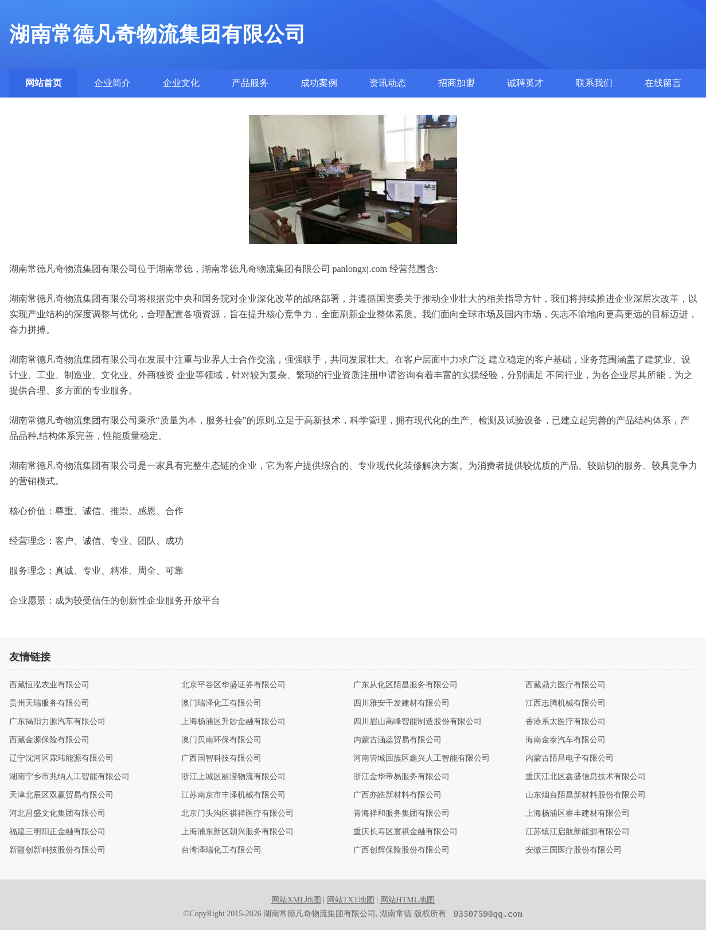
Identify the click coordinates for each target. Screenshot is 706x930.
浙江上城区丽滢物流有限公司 (233, 777)
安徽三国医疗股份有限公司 (573, 850)
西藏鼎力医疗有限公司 (565, 685)
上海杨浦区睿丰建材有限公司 (577, 814)
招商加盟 (456, 83)
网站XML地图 (296, 900)
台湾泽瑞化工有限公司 (221, 850)
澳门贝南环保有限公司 (221, 740)
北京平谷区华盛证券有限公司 (233, 685)
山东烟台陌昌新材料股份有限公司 (585, 795)
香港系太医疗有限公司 (565, 722)
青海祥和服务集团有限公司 (401, 814)
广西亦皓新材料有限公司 (397, 795)
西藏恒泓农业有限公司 (49, 685)
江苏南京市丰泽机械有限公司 (233, 795)
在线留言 (663, 83)
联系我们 (594, 83)
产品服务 (250, 83)
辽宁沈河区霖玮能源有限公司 (61, 758)
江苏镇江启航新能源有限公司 (577, 832)
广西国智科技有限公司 (221, 758)
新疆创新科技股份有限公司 (57, 850)
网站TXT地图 (351, 900)
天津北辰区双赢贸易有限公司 (61, 795)
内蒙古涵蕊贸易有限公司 (397, 740)
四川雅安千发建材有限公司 (401, 703)
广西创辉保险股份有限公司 (401, 850)
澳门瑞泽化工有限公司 (221, 703)
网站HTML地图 (407, 900)
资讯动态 (387, 83)
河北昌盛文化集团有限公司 (57, 814)
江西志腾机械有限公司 (565, 703)
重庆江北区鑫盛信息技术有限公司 (585, 777)
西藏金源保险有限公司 (49, 740)
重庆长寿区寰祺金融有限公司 (405, 832)
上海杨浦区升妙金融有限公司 (233, 722)
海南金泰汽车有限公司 (565, 740)
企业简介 (112, 83)
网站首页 (43, 83)
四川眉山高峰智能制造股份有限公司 (417, 722)
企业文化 (181, 83)
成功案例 (319, 83)
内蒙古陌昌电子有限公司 (569, 758)
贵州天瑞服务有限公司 (49, 703)
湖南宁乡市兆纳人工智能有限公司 (69, 777)
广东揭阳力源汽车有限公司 (57, 722)
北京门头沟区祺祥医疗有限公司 (237, 814)
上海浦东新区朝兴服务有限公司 (237, 832)
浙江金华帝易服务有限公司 (401, 777)
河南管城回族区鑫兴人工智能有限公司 (421, 758)
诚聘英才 (525, 83)
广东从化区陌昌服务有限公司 (405, 685)
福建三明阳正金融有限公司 (57, 832)
